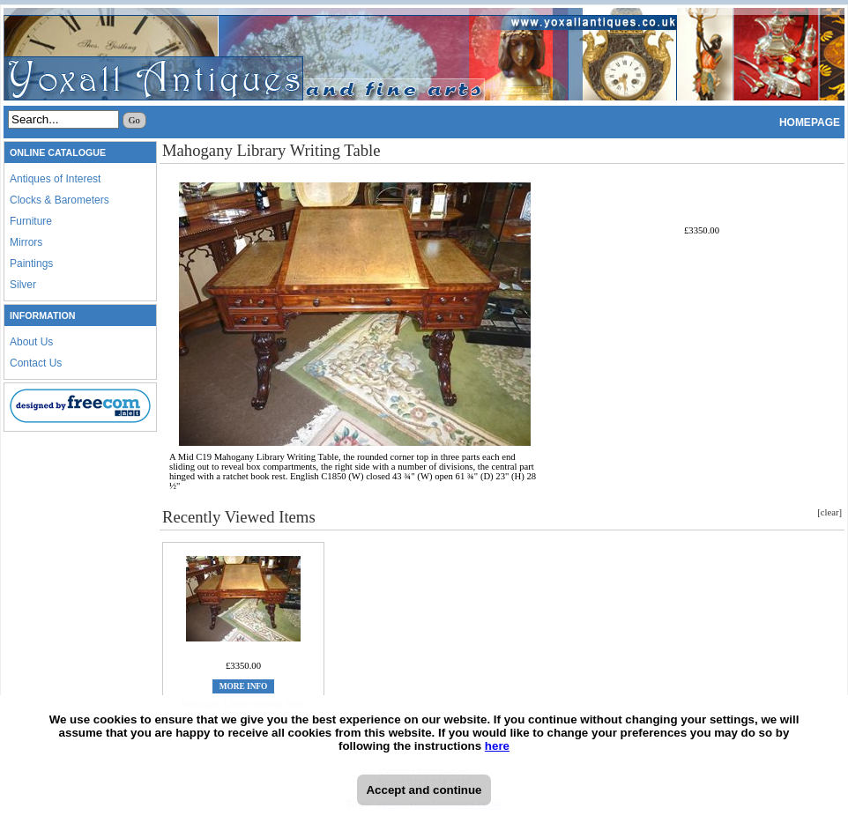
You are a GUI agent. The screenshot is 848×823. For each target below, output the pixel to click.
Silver (23, 284)
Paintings (31, 263)
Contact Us (36, 363)
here (497, 746)
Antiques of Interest (55, 179)
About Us (31, 342)
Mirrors (26, 242)
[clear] (829, 512)
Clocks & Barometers (59, 200)
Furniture (31, 221)
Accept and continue (423, 790)
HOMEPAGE (809, 122)
